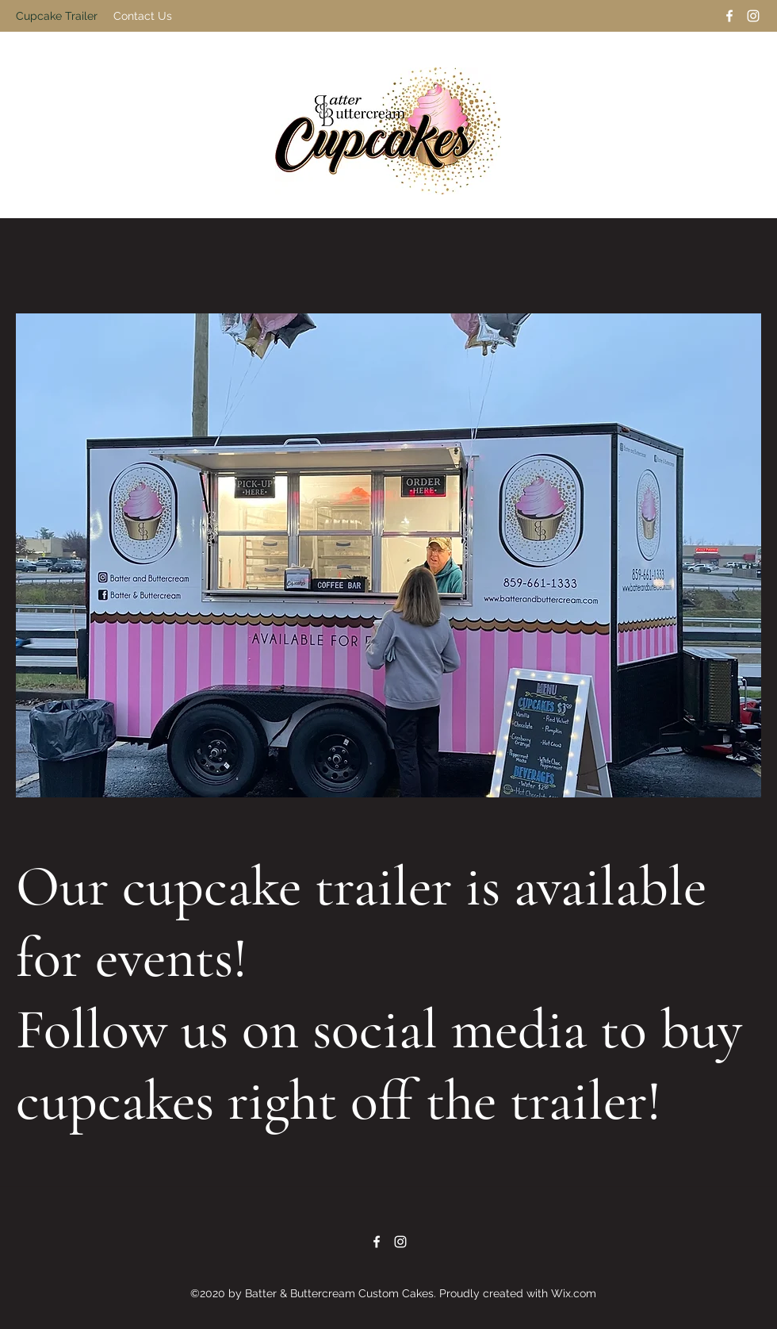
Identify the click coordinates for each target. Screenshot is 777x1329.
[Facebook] (729, 16)
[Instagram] (753, 16)
